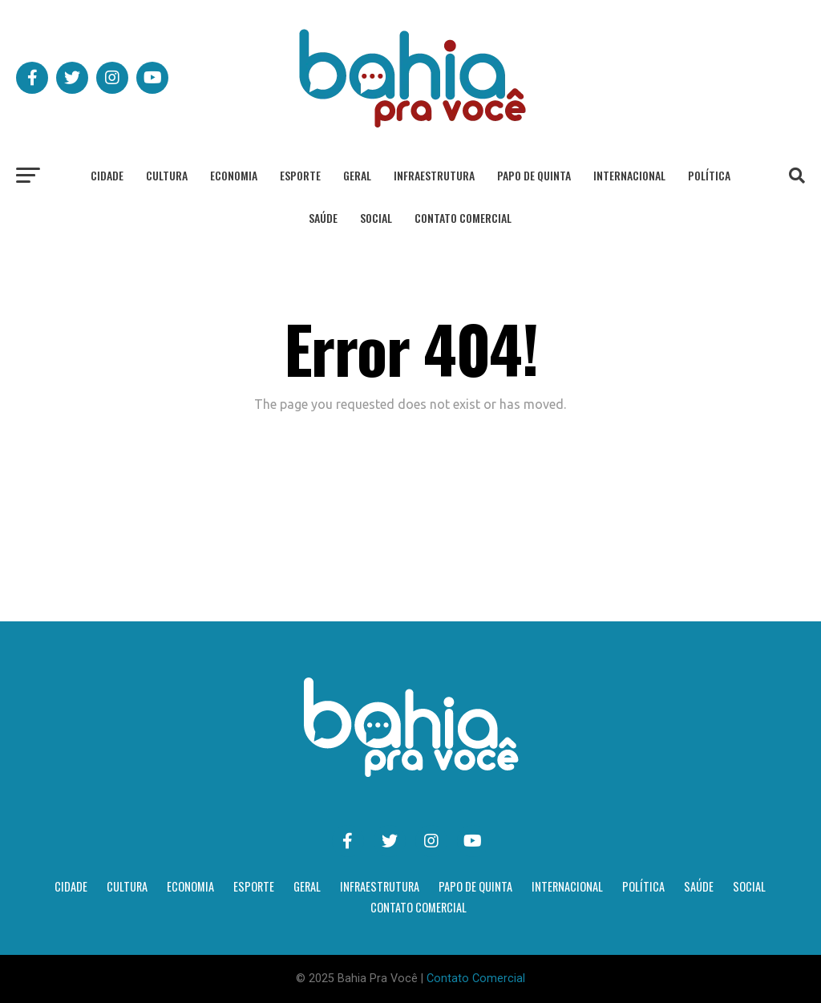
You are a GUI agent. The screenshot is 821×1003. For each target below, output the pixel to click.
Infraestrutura (434, 175)
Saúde (323, 217)
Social (376, 217)
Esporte (300, 175)
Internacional (629, 175)
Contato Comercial (463, 217)
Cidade (107, 175)
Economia (233, 175)
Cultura (167, 175)
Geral (357, 175)
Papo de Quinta (534, 175)
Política (709, 175)
